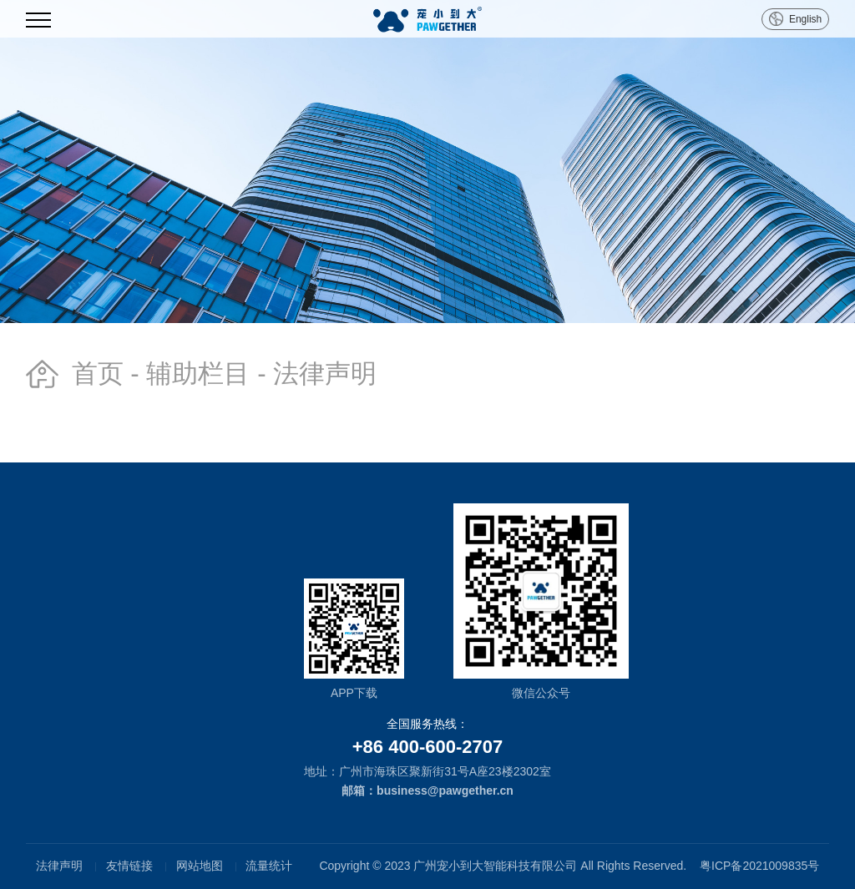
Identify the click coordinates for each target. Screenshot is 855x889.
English (805, 19)
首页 (98, 373)
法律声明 (59, 865)
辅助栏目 (198, 373)
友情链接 (129, 865)
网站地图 (199, 865)
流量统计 (268, 865)
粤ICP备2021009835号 (759, 865)
